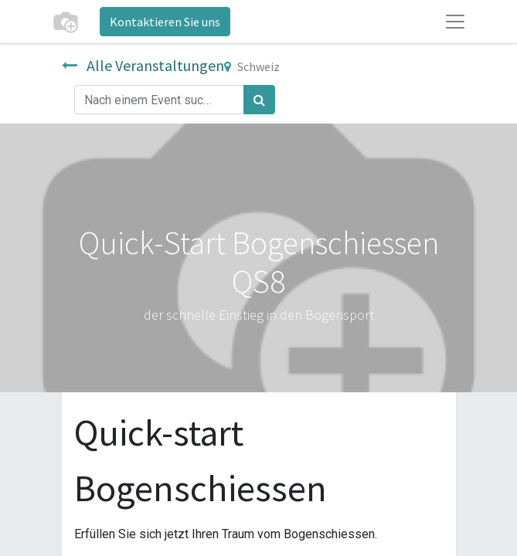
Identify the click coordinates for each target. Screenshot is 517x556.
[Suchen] (259, 99)
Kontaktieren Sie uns (165, 21)
